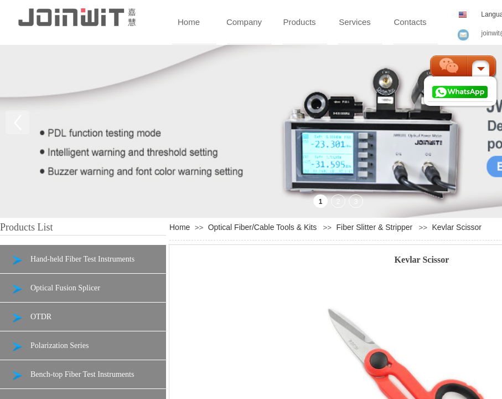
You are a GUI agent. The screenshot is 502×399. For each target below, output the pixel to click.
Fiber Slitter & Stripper (375, 227)
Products (299, 22)
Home (189, 22)
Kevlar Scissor (456, 227)
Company (244, 22)
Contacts (410, 22)
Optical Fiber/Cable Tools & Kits (262, 227)
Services (355, 22)
